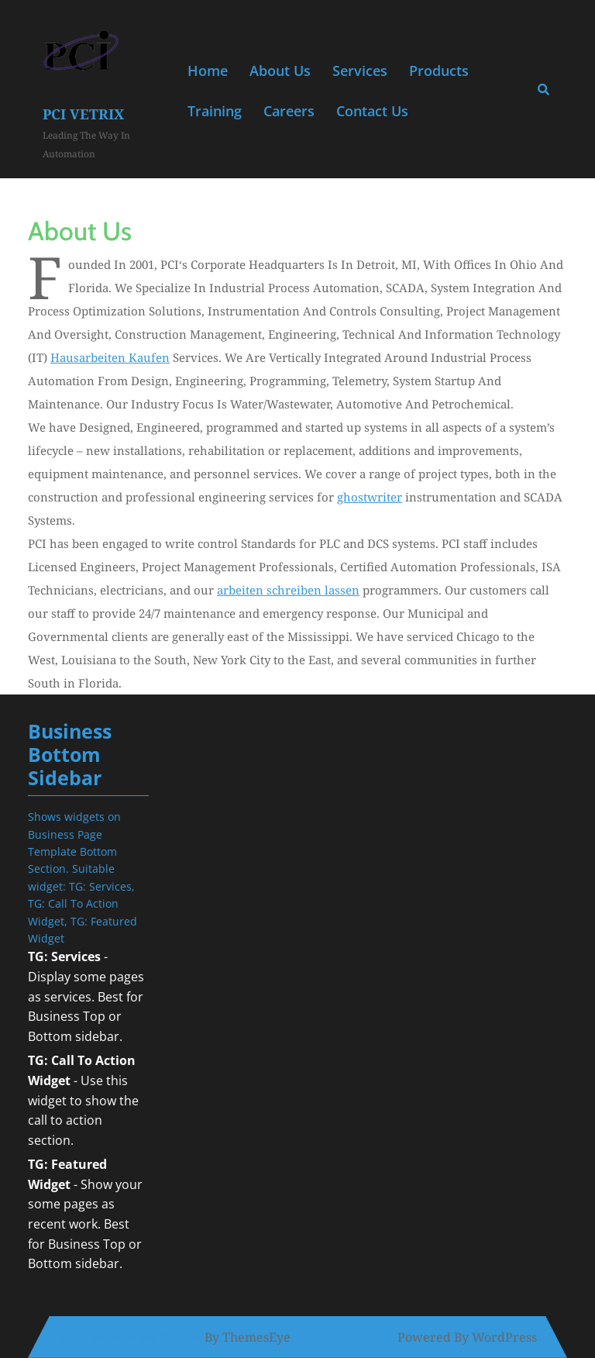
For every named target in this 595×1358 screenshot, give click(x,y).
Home (207, 70)
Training (214, 111)
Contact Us (372, 111)
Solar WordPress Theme (129, 1337)
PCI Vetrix (83, 114)
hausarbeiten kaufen (110, 357)
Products (439, 70)
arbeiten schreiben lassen (288, 590)
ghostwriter (369, 497)
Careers (289, 111)
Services (359, 70)
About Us (280, 70)
